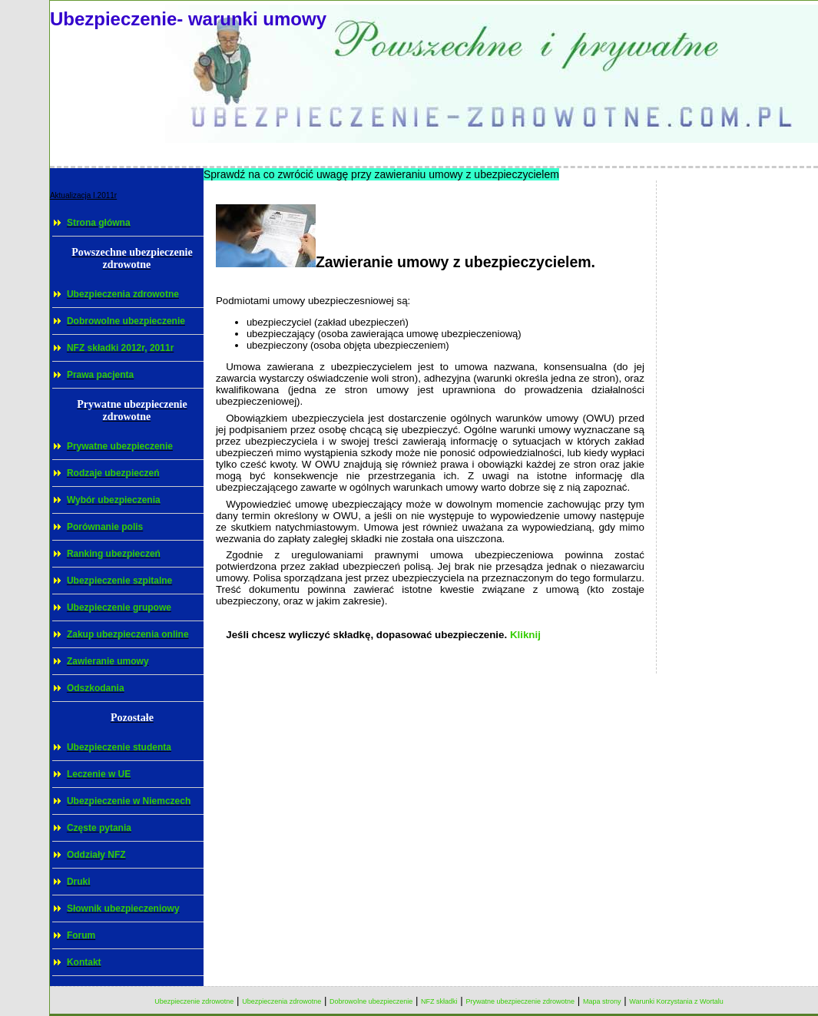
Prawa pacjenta (100, 374)
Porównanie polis (105, 526)
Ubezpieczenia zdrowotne (123, 294)
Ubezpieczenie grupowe (119, 607)
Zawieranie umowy (108, 661)
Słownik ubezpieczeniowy (123, 908)
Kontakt (84, 962)
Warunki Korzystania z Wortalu (676, 1001)
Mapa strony (602, 1001)
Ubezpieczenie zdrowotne (193, 1001)
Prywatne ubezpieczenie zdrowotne (520, 1001)
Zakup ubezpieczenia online (128, 634)
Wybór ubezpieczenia (114, 500)
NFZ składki (439, 1001)
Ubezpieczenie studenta (119, 747)
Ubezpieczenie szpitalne (119, 580)
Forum (81, 935)
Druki (79, 881)
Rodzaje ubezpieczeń (113, 473)
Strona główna (99, 222)
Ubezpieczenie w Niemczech (128, 801)
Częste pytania (99, 827)
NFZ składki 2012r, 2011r (120, 348)
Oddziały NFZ (96, 854)
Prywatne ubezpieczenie (120, 446)
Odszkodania (95, 688)
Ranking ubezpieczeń (114, 553)
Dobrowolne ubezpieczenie (126, 321)
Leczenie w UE (99, 774)
